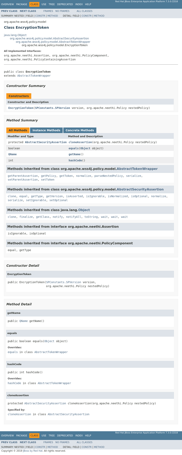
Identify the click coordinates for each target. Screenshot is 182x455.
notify (58, 216)
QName (12, 154)
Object (85, 148)
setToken (47, 179)
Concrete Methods (80, 130)
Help (88, 4)
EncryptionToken (20, 107)
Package (21, 4)
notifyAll (73, 216)
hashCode (75, 160)
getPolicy (48, 175)
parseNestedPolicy (108, 175)
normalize (83, 175)
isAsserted (74, 196)
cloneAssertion (80, 142)
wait (104, 216)
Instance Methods (46, 130)
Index (79, 4)
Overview (7, 4)
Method (52, 15)
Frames (48, 11)
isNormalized (118, 196)
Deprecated (65, 4)
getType (37, 196)
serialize (133, 175)
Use (44, 4)
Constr (40, 15)
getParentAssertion (23, 175)
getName (74, 154)
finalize (26, 216)
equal (23, 196)
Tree (52, 4)
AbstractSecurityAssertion (46, 142)
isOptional (139, 196)
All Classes (84, 11)
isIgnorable (95, 196)
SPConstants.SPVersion (52, 107)
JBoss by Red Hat (33, 450)
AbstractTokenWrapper (34, 75)
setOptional (58, 200)
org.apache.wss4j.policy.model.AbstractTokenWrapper (53, 41)
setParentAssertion (23, 179)
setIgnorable (36, 200)
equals (74, 148)
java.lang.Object (15, 35)
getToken (66, 175)
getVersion (54, 196)
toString (91, 216)
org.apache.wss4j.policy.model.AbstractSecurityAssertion (49, 38)
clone (12, 196)
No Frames (62, 11)
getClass (42, 216)
